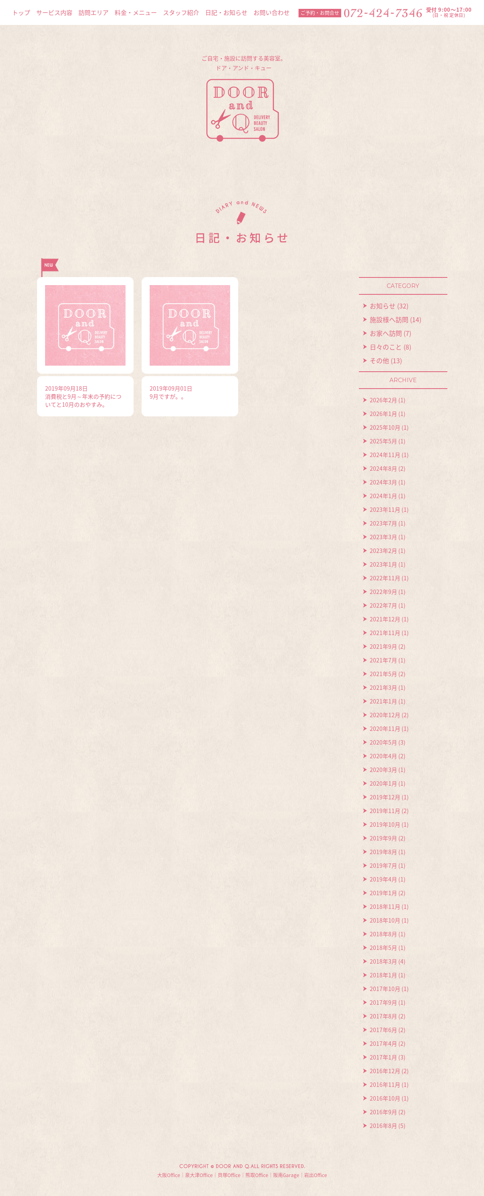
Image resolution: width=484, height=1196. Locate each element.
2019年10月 (385, 824)
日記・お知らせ (226, 12)
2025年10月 (385, 427)
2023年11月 (385, 509)
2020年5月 (383, 742)
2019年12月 (385, 797)
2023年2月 (383, 550)
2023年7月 (383, 523)
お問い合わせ (271, 12)
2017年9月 (383, 1002)
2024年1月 (383, 496)
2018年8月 (383, 934)
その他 (379, 360)
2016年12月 (385, 1071)
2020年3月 (383, 770)
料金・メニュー (136, 12)
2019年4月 (383, 879)
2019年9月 (383, 838)
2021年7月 (383, 660)
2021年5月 (383, 674)
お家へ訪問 (386, 333)
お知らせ (382, 305)
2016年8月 (383, 1126)
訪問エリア (93, 12)
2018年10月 (385, 920)
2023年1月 (383, 564)
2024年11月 (385, 455)
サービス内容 (54, 12)
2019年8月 (383, 852)
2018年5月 (383, 948)
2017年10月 (385, 989)
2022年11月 (385, 578)
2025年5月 (383, 441)
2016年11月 (385, 1084)
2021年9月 (383, 646)
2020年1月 (383, 783)
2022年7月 (383, 605)
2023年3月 (383, 537)
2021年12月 (385, 619)
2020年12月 (385, 715)
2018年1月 (383, 975)
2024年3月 (383, 482)
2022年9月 (383, 592)
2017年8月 (383, 1016)
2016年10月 (385, 1098)
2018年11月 (385, 906)
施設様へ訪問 (389, 319)
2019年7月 (383, 865)
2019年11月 (385, 811)
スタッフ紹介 (181, 12)
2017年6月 (383, 1030)
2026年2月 (383, 400)
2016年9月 (383, 1112)
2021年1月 (383, 701)
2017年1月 (383, 1057)
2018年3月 (383, 961)
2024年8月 (383, 468)
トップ (21, 12)
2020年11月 (385, 728)
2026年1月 (383, 414)
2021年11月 (385, 633)
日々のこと (386, 347)
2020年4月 (383, 756)
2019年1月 (383, 893)
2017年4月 (383, 1043)
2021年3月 (383, 687)
